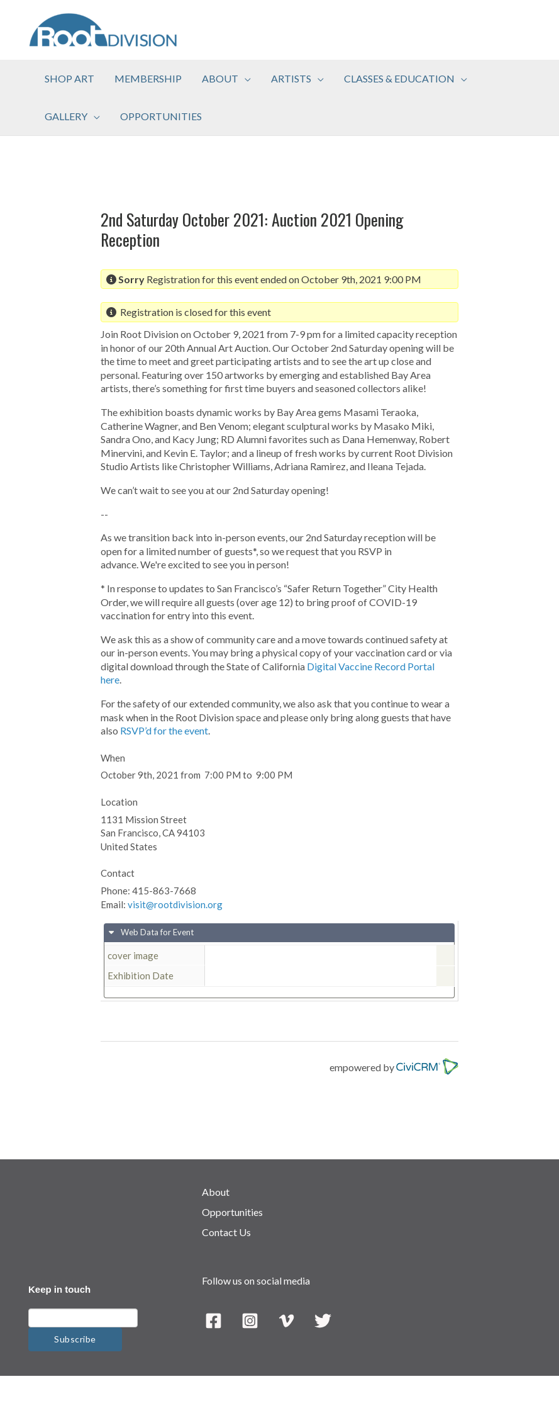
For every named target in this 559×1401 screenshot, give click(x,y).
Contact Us (226, 1232)
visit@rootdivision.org (175, 904)
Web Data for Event (156, 932)
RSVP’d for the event (164, 730)
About (216, 1192)
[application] (244, 79)
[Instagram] (250, 1321)
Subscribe (75, 1339)
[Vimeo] (286, 1321)
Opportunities (232, 1212)
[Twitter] (323, 1321)
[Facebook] (213, 1321)
